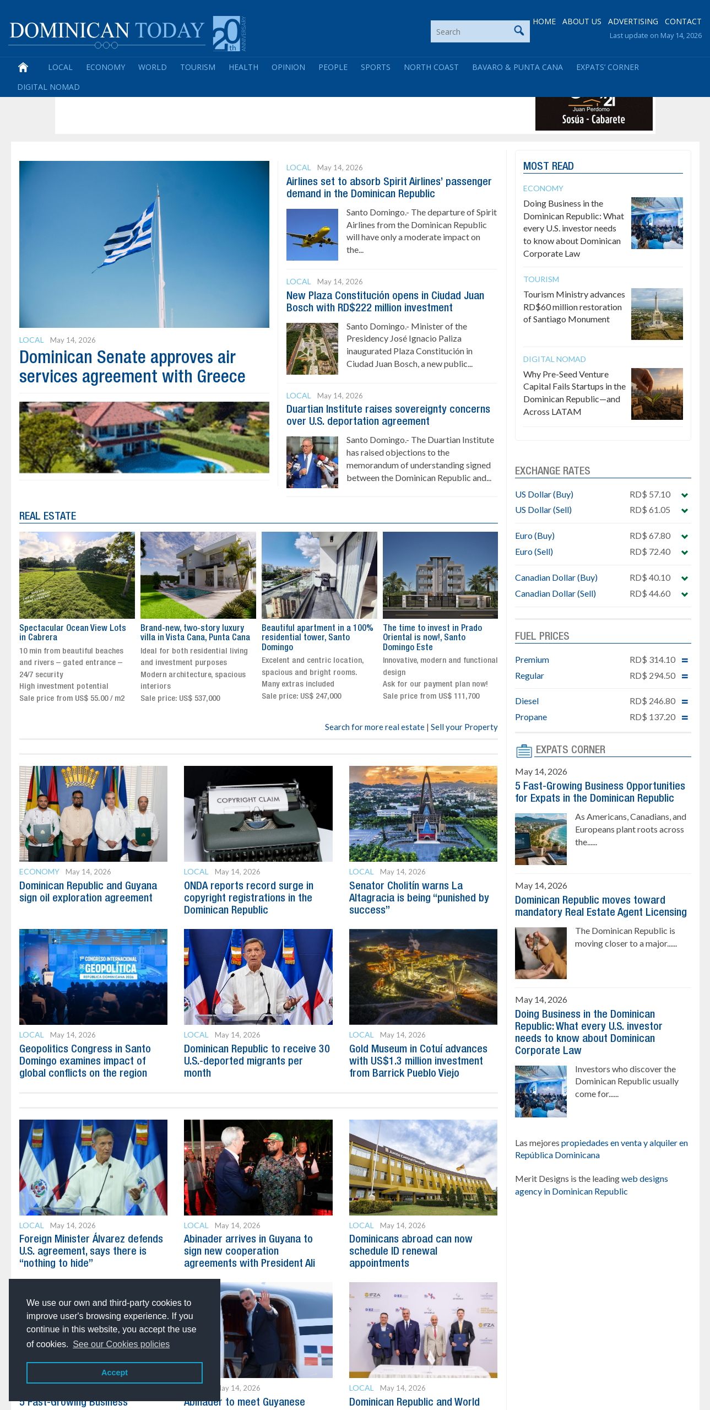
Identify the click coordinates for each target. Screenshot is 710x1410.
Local (60, 67)
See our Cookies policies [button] (121, 1344)
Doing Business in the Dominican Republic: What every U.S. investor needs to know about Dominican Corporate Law (573, 228)
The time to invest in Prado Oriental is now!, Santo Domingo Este (68, 638)
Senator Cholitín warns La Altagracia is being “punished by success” (419, 899)
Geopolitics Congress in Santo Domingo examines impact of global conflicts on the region (85, 1062)
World (152, 67)
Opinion (288, 67)
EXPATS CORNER (570, 750)
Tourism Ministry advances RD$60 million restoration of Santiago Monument (574, 307)
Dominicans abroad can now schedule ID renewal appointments (411, 1252)
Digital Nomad (48, 87)
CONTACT (683, 22)
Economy (105, 67)
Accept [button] (114, 1372)
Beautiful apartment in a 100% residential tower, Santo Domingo (438, 638)
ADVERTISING (633, 22)
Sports (376, 67)
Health (243, 67)
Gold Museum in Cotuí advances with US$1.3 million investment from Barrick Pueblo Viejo (418, 1062)
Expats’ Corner (607, 67)
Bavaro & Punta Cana (517, 67)
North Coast (431, 67)
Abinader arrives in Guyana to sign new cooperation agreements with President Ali (249, 1252)
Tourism (197, 67)
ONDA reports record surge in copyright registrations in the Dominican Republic (248, 899)
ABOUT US (581, 22)
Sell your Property (464, 727)
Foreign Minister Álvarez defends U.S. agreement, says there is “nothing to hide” (91, 1252)
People (333, 67)
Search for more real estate (375, 727)
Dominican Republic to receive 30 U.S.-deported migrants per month (257, 1062)
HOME (544, 22)
